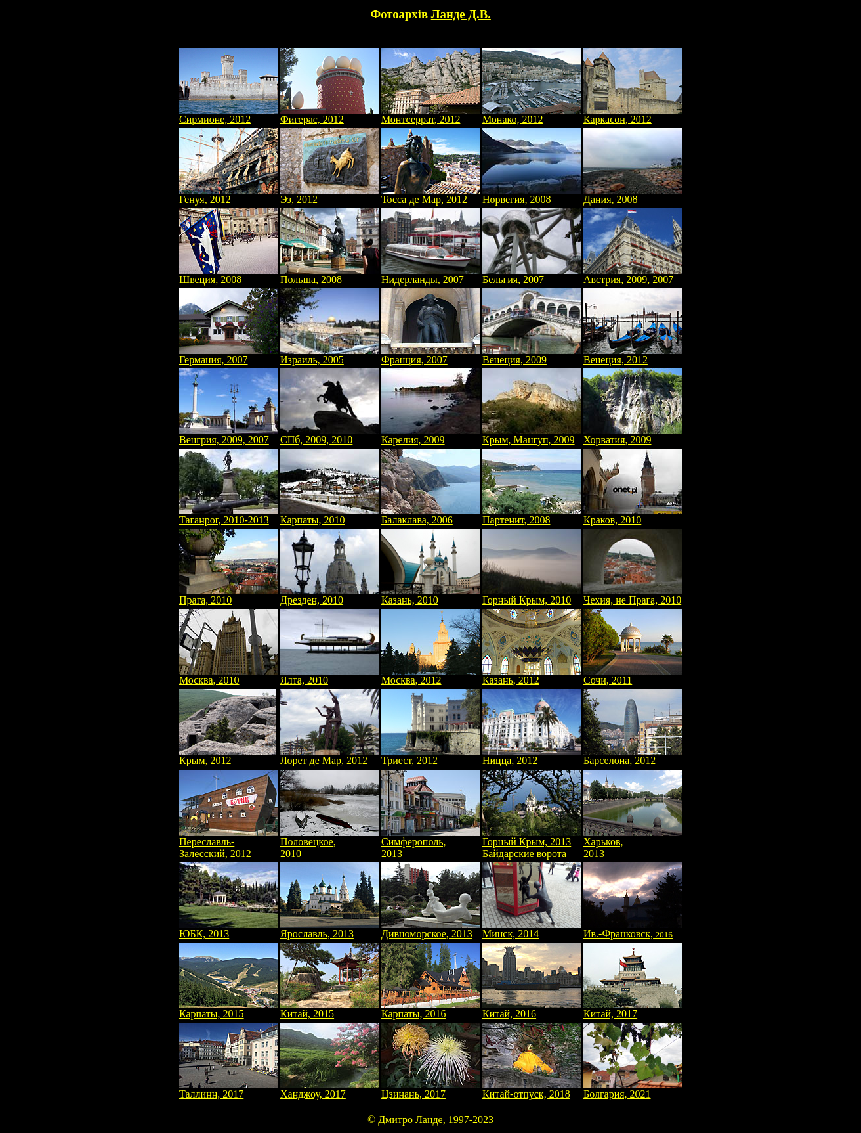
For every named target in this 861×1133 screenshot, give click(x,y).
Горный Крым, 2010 (531, 595)
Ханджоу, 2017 (329, 1089)
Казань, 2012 (531, 675)
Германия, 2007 (228, 355)
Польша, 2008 (329, 275)
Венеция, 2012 (632, 355)
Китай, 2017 (632, 1009)
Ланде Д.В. (461, 14)
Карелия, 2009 (430, 435)
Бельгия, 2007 (531, 275)
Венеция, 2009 (531, 355)
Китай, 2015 (329, 1009)
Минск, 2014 (531, 929)
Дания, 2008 (632, 195)
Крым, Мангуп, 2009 (531, 435)
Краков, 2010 (632, 515)
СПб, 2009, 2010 (329, 435)
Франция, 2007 (430, 355)
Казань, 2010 (430, 595)
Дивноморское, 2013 (430, 929)
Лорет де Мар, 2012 (329, 755)
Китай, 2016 (531, 1009)
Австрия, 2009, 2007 (632, 275)
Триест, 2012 (430, 755)
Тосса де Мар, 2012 (430, 195)
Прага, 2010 (228, 595)
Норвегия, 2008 (531, 195)
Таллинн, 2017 (228, 1089)
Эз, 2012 (329, 195)
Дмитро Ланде (410, 1119)
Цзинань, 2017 (430, 1089)
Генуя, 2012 (228, 195)
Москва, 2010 (228, 675)
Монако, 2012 (531, 114)
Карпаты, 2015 (228, 1009)
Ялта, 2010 (329, 675)
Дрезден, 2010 (329, 595)
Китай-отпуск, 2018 (531, 1089)
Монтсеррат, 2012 (430, 114)
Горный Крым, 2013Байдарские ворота (531, 843)
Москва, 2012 (430, 675)
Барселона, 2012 (632, 755)
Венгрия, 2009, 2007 (228, 435)
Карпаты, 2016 (430, 1009)
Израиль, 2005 (329, 355)
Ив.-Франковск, (632, 929)
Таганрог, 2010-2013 (228, 515)
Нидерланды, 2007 (430, 275)
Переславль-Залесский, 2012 (228, 843)
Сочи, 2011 (632, 675)
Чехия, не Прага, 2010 (632, 595)
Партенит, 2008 (531, 515)
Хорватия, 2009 (632, 435)
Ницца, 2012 (531, 755)
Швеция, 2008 (228, 275)
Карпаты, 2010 (329, 515)
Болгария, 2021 (632, 1089)
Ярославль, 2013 (329, 929)
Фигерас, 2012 (329, 114)
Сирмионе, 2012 (228, 114)
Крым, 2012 (227, 755)
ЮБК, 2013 (228, 929)
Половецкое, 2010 (329, 843)
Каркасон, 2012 (632, 114)
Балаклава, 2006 (430, 515)
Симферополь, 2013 (430, 843)
